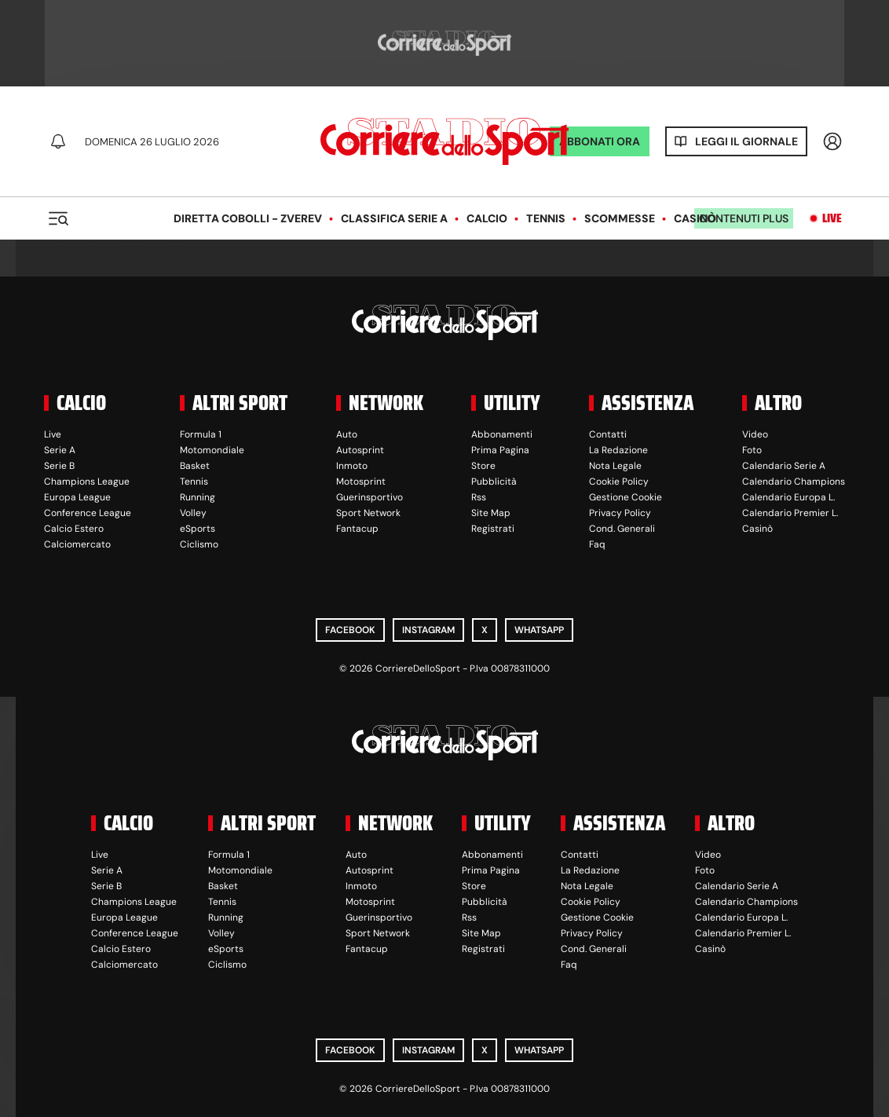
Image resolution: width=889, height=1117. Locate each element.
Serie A (59, 450)
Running (197, 497)
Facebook (350, 630)
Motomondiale (212, 450)
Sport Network (368, 513)
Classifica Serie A (394, 218)
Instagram (428, 630)
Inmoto (352, 466)
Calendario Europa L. (788, 497)
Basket (195, 466)
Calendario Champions (793, 481)
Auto (346, 434)
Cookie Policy (619, 481)
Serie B (59, 466)
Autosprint (360, 450)
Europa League (77, 497)
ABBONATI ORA (599, 141)
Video (755, 434)
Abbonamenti (501, 434)
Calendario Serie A (783, 466)
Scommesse (619, 218)
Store (483, 466)
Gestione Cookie (625, 497)
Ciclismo (199, 544)
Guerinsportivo (369, 497)
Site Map (490, 513)
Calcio (486, 218)
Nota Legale (615, 466)
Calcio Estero (74, 528)
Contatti (608, 434)
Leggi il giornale (746, 141)
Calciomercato (77, 544)
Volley (193, 513)
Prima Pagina (500, 450)
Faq (597, 544)
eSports (197, 528)
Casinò (695, 218)
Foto (752, 450)
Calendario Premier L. (790, 513)
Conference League (87, 513)
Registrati (492, 528)
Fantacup (357, 528)
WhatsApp (539, 630)
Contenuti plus (743, 218)
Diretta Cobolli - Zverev (248, 218)
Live (832, 218)
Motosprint (361, 481)
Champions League (87, 481)
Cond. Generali (622, 528)
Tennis (545, 218)
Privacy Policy (620, 513)
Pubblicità (494, 481)
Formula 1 (200, 434)
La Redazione (618, 450)
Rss (478, 497)
